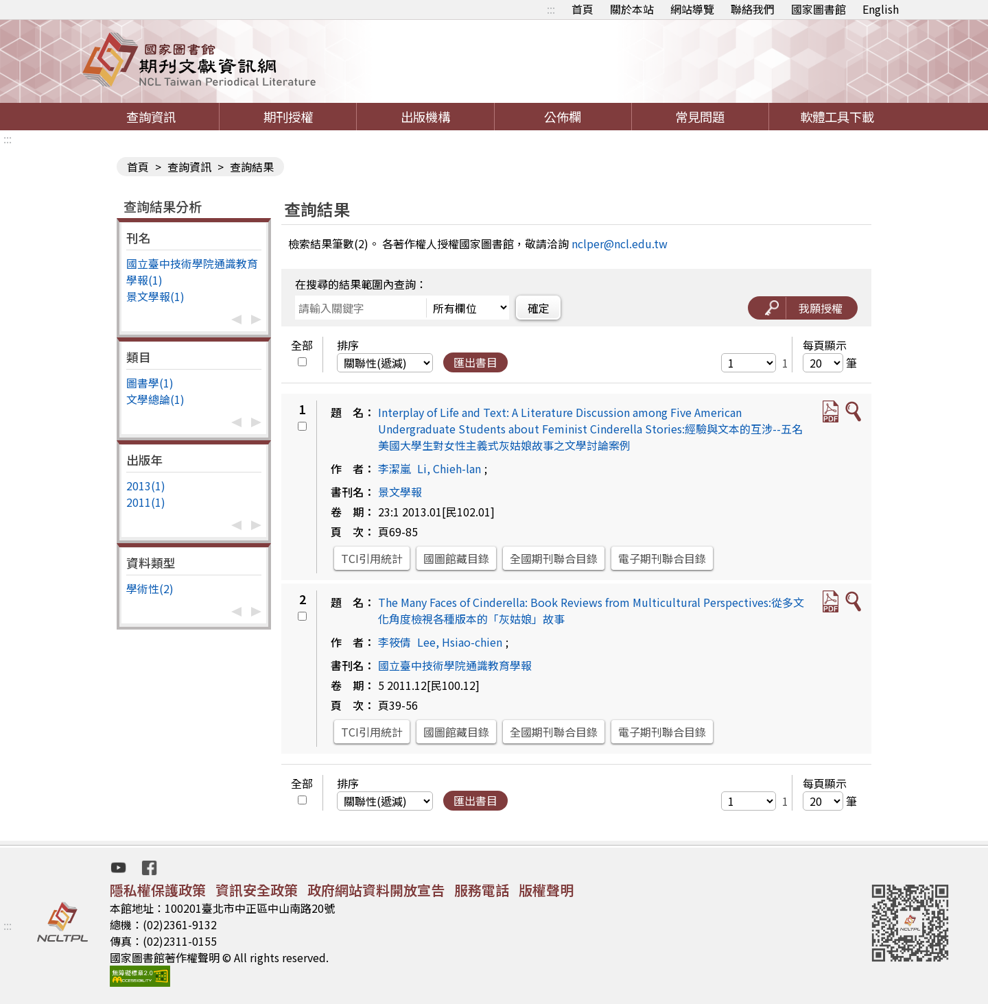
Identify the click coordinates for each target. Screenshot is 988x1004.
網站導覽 (692, 9)
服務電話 (481, 890)
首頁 (582, 9)
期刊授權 (288, 117)
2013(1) (145, 485)
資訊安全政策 (256, 890)
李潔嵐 (394, 468)
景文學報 (400, 491)
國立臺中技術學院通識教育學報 (455, 665)
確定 (539, 308)
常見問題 (700, 117)
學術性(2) (150, 588)
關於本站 (632, 9)
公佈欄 (562, 117)
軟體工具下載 (837, 117)
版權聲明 (546, 890)
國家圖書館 (818, 9)
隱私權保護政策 (158, 890)
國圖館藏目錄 (456, 558)
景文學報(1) (155, 296)
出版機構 (425, 117)
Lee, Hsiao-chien (459, 642)
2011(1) (145, 502)
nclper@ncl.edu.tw (620, 243)
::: (551, 9)
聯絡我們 (753, 9)
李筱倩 (394, 642)
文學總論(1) (155, 399)
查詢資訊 (151, 117)
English (880, 9)
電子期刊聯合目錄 (662, 558)
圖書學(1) (150, 382)
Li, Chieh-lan (449, 468)
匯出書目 (475, 362)
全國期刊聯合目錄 (554, 558)
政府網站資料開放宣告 (376, 890)
